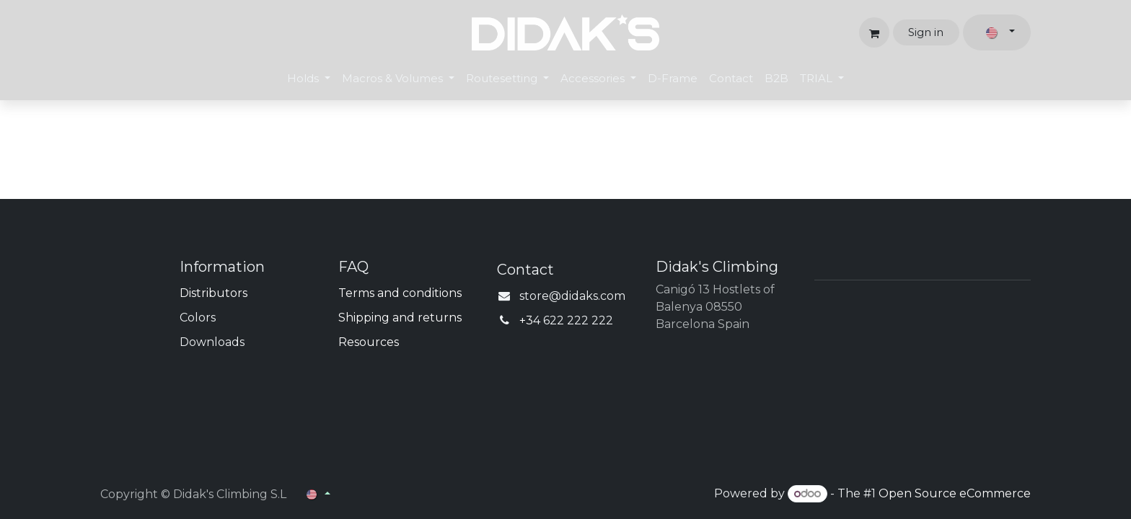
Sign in (925, 32)
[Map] (922, 368)
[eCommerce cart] (874, 32)
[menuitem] (308, 79)
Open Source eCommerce (955, 493)
